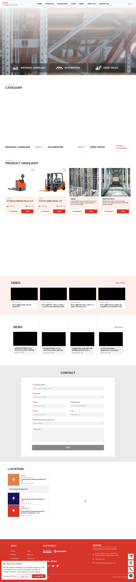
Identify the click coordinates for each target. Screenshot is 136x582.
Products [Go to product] (49, 4)
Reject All (24, 576)
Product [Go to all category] (13, 554)
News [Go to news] (81, 4)
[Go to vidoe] (24, 298)
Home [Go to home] (39, 4)
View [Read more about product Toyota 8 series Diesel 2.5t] (59, 211)
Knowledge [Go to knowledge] (62, 4)
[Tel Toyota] (99, 559)
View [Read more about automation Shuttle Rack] (123, 211)
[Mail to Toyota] (104, 563)
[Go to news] (25, 343)
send (68, 447)
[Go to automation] (68, 68)
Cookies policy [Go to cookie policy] (117, 577)
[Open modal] (106, 68)
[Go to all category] (110, 116)
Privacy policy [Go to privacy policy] (126, 577)
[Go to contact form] (130, 564)
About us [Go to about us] (91, 4)
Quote (13, 211)
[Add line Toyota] (58, 566)
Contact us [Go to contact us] (104, 4)
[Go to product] (29, 68)
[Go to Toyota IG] (49, 566)
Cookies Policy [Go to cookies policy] (9, 576)
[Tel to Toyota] (130, 570)
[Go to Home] (10, 4)
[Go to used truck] (60, 551)
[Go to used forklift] (47, 551)
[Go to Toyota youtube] (53, 566)
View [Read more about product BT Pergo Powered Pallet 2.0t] (27, 211)
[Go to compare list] (131, 556)
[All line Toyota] (131, 577)
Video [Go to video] (73, 4)
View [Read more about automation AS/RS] (91, 211)
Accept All (39, 576)
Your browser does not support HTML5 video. (68, 249)
